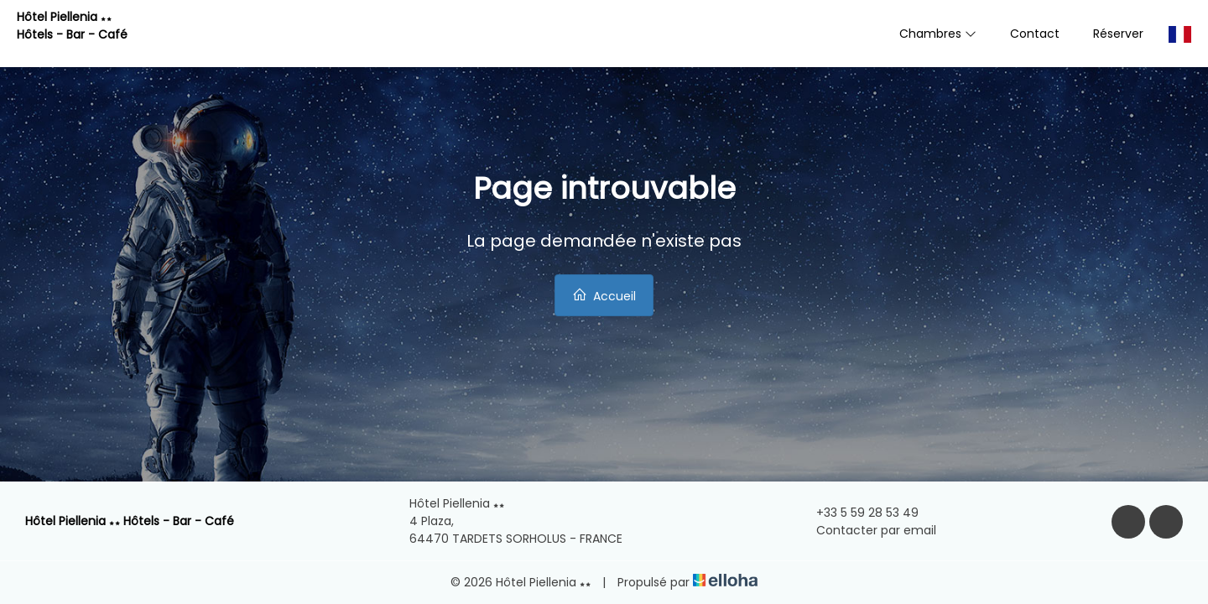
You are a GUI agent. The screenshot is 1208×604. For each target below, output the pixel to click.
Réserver (1118, 33)
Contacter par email (866, 530)
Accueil (604, 296)
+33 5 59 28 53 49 (858, 512)
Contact (1035, 33)
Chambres (937, 33)
